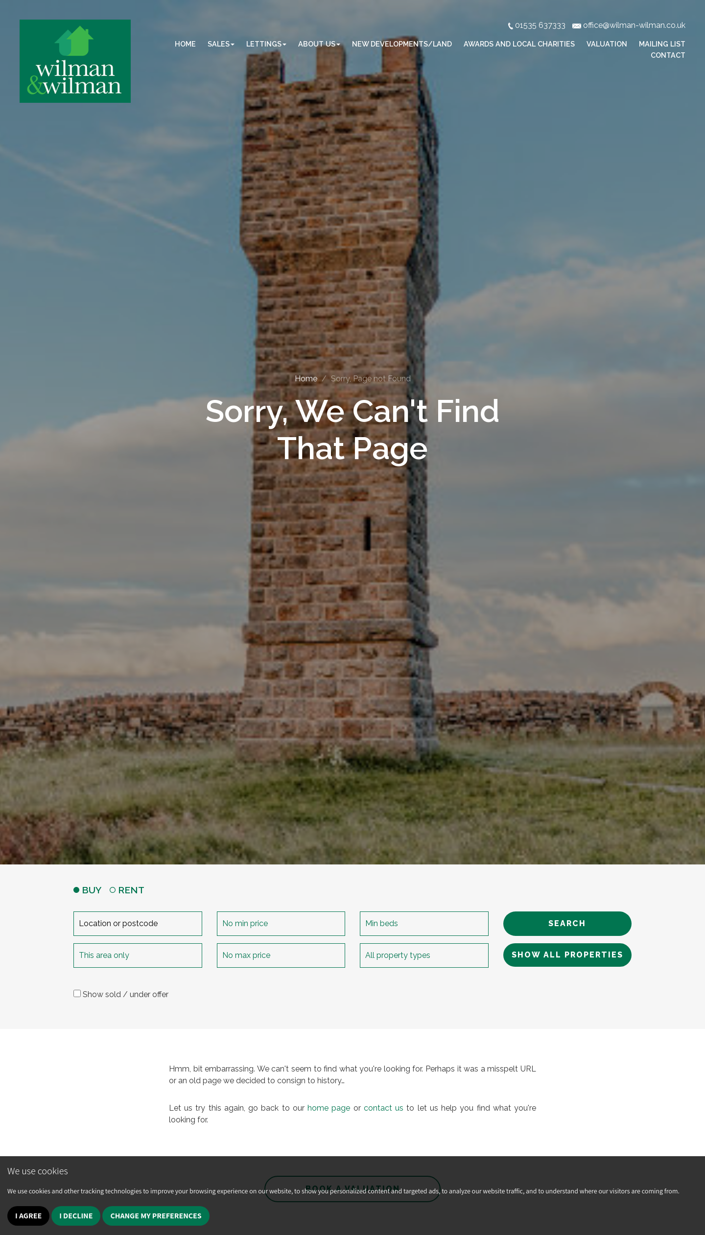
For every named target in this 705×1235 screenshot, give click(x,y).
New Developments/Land (402, 44)
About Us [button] (319, 44)
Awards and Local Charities (519, 44)
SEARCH (567, 923)
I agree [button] (28, 1216)
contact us (383, 1108)
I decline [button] (76, 1216)
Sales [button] (221, 44)
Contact (668, 55)
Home (185, 44)
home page (328, 1108)
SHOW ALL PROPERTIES (567, 954)
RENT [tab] (127, 890)
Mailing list (662, 44)
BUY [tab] (87, 890)
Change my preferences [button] (155, 1216)
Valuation (607, 44)
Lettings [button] (266, 44)
